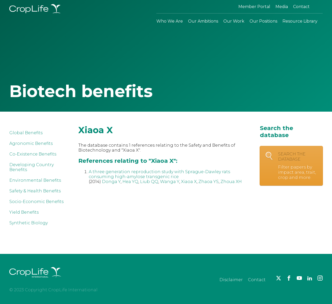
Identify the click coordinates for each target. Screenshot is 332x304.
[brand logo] (35, 280)
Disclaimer (231, 279)
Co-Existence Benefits (32, 154)
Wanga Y (169, 181)
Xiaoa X (189, 181)
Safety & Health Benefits (35, 190)
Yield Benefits (24, 212)
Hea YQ (130, 181)
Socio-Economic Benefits (36, 201)
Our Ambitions (203, 21)
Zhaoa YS (208, 181)
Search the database (297, 166)
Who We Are (169, 21)
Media (281, 6)
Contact (301, 6)
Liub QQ (149, 181)
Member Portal (254, 6)
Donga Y (111, 181)
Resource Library (299, 21)
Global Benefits (26, 132)
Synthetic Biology (28, 222)
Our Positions (263, 21)
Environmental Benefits (35, 180)
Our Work (233, 21)
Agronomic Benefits (31, 143)
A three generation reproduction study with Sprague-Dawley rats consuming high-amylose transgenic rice (159, 174)
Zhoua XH (231, 181)
